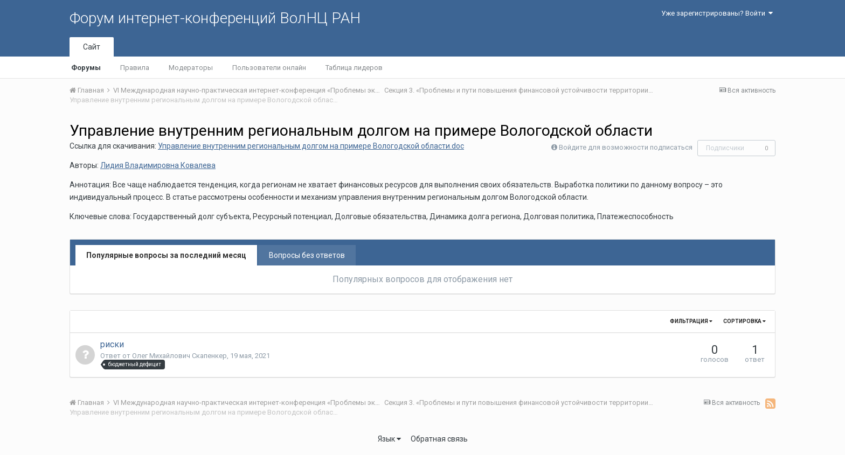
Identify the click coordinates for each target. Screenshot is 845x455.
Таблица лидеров (354, 68)
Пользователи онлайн (269, 68)
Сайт (91, 47)
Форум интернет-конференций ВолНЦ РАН (215, 18)
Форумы (86, 68)
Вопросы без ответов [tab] (307, 255)
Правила (134, 68)
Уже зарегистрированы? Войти (717, 13)
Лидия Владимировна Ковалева (158, 165)
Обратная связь (439, 439)
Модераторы (191, 68)
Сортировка (744, 321)
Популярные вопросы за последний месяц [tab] (166, 255)
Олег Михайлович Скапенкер (179, 356)
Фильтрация (691, 321)
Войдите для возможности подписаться (625, 147)
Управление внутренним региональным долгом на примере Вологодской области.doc (311, 146)
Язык (389, 439)
